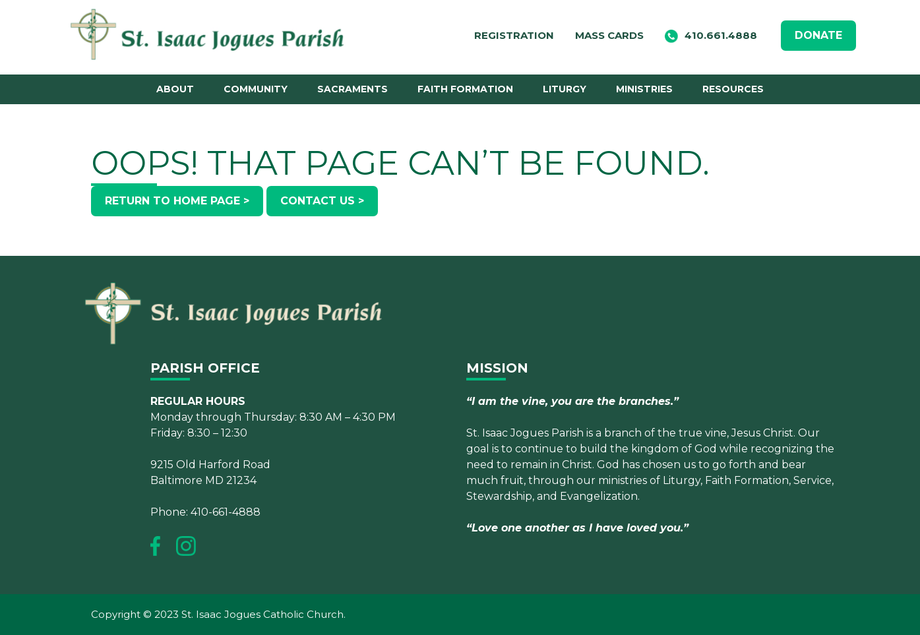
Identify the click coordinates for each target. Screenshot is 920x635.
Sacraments (352, 89)
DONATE (818, 35)
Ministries (644, 89)
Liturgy (564, 89)
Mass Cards (609, 35)
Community (256, 89)
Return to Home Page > (177, 201)
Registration (514, 35)
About (175, 89)
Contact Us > (322, 201)
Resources (733, 89)
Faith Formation (465, 89)
